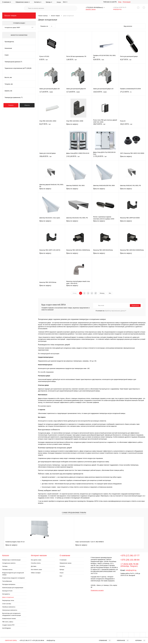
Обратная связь (9, 640)
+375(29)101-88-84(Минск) (94, 7)
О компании (6, 2)
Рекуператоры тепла (8, 600)
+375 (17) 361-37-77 (129, 555)
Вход (119, 2)
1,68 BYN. (78, 61)
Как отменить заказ (36, 569)
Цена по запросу (78, 125)
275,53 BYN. (132, 93)
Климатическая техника (9, 618)
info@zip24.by (117, 9)
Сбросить (27, 105)
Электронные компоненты (9, 610)
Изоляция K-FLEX (7, 591)
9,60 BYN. (105, 61)
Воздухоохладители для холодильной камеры (13, 573)
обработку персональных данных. (115, 310)
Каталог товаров (19, 15)
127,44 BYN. (51, 93)
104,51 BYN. (132, 125)
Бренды (49, 2)
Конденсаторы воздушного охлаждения (13, 578)
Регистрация (126, 2)
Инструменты (6, 594)
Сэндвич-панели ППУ (8, 625)
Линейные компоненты (8, 607)
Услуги (59, 2)
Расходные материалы (8, 584)
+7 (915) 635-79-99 (129, 564)
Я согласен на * (111, 310)
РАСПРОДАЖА (6, 628)
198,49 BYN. (51, 157)
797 (32, 27)
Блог (61, 576)
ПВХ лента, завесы (7, 621)
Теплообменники (7, 581)
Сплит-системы (6, 603)
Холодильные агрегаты (8, 563)
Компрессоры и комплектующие (11, 560)
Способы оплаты (36, 563)
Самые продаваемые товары (74, 512)
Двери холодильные (8, 597)
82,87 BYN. (51, 125)
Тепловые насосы (7, 569)
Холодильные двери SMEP (12, 27)
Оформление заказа (23, 2)
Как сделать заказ (36, 560)
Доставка (33, 566)
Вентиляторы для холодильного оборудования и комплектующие (11, 614)
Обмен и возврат (36, 572)
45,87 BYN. (132, 61)
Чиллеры (4, 566)
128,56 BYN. (105, 93)
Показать (10, 105)
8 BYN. (51, 61)
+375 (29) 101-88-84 (129, 560)
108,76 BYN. (105, 125)
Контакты (37, 2)
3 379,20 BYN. (105, 157)
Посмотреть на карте (97, 590)
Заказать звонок (91, 9)
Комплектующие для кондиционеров (12, 587)
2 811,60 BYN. (78, 157)
